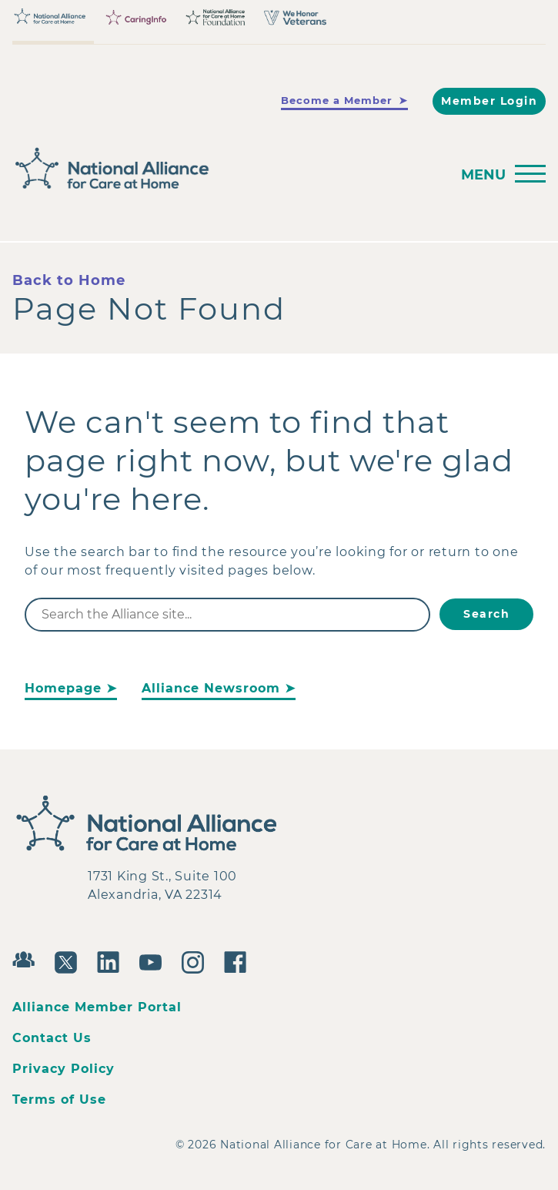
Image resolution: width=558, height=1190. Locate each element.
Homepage (63, 688)
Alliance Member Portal (97, 1007)
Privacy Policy (63, 1068)
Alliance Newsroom (211, 688)
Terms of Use (59, 1099)
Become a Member (337, 100)
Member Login (489, 101)
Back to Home (68, 280)
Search (486, 614)
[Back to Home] (226, 169)
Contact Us (52, 1038)
